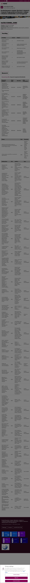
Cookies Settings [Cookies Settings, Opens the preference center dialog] (16, 575)
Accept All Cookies (16, 581)
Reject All (16, 578)
